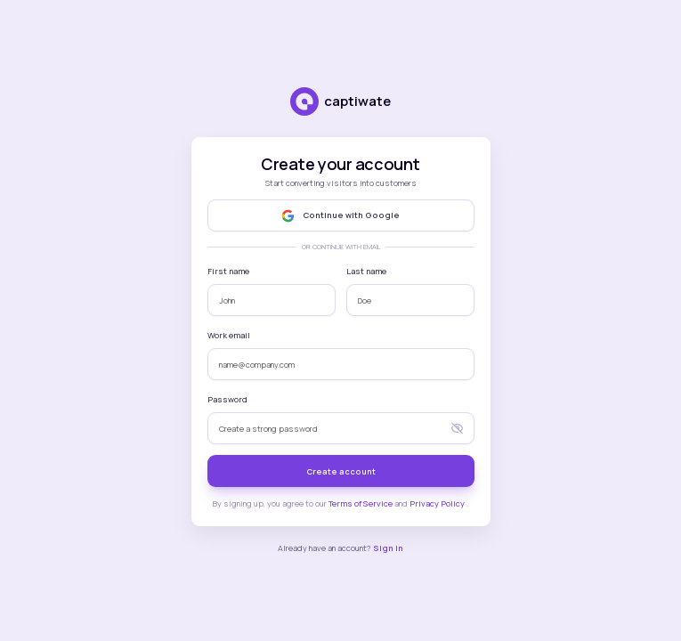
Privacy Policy (437, 503)
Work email (228, 335)
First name (228, 271)
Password (227, 399)
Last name (366, 271)
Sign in (388, 548)
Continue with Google (340, 216)
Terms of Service (361, 503)
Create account (341, 471)
